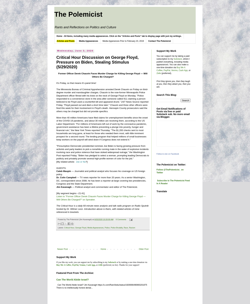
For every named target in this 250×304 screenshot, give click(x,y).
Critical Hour (69, 228)
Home (103, 249)
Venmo (174, 70)
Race (126, 228)
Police (107, 228)
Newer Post (62, 249)
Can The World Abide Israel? (72, 279)
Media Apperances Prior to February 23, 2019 (123, 41)
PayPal (167, 70)
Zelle (159, 73)
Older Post (144, 249)
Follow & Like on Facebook (168, 154)
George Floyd (80, 228)
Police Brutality (117, 228)
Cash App (183, 70)
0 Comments (121, 219)
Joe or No (81, 162)
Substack (178, 59)
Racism (132, 228)
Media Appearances (95, 228)
